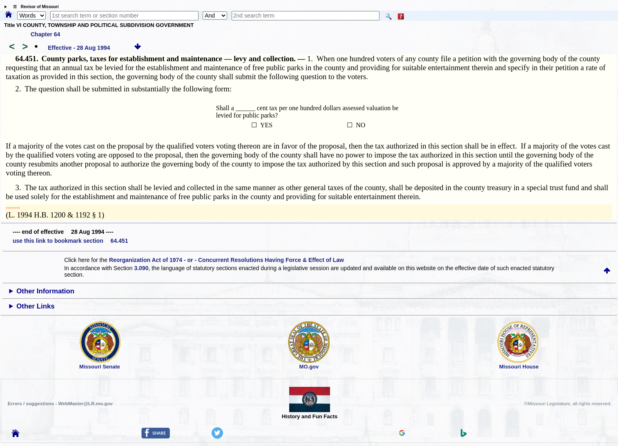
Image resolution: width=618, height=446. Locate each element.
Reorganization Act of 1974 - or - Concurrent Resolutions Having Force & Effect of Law (226, 260)
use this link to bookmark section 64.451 (70, 240)
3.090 (141, 268)
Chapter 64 (45, 34)
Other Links (35, 306)
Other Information (45, 291)
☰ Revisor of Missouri (34, 6)
